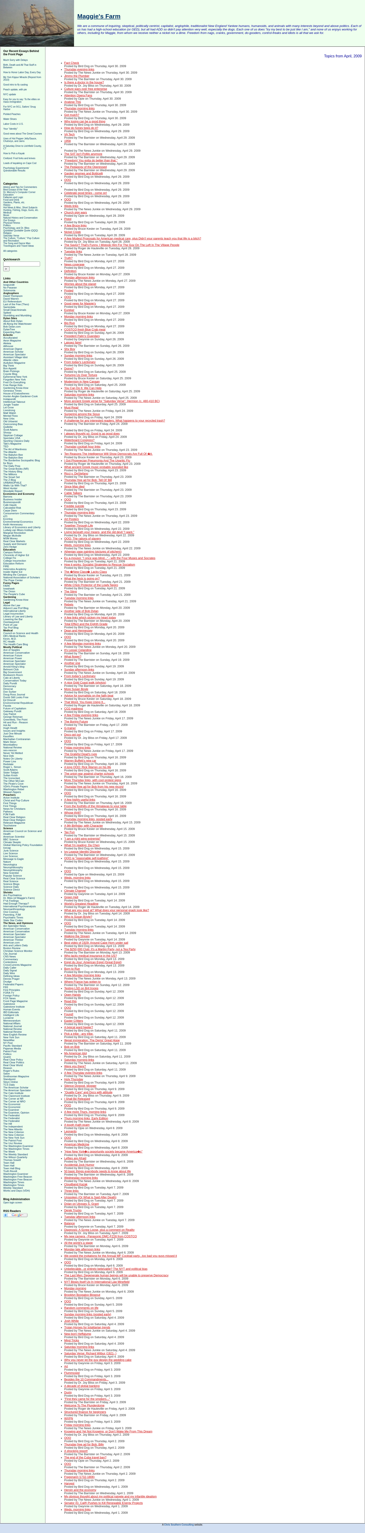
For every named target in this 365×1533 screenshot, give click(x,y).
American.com (11, 942)
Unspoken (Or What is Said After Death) (90, 1197)
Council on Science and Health (20, 633)
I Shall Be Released (77, 1099)
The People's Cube (14, 594)
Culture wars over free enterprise (85, 89)
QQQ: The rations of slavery (82, 538)
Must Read (71, 407)
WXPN (68, 1418)
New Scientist (11, 872)
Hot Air (7, 725)
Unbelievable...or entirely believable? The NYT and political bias (106, 1269)
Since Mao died (74, 486)
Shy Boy (69, 349)
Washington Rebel (13, 789)
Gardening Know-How (15, 388)
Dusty (68, 1392)
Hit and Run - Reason (15, 722)
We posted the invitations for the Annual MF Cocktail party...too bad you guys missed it (120, 1256)
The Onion (9, 591)
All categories (10, 251)
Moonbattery (10, 744)
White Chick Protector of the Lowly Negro (91, 585)
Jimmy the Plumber (76, 76)
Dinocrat (8, 689)
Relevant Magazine (14, 822)
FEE (5, 987)
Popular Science (12, 875)
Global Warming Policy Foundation (23, 845)
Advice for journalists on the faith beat (88, 695)
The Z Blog (9, 479)
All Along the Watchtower (17, 323)
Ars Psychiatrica (12, 895)
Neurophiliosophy (13, 867)
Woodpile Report (12, 491)
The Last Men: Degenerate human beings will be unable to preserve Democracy (116, 1275)
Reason (7, 1068)
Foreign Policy (11, 995)
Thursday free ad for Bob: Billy (84, 1444)
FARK (6, 585)
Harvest (69, 1483)
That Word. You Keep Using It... (84, 702)
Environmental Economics (18, 521)
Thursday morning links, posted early (88, 819)
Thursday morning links (79, 108)
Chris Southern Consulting (179, 1524)
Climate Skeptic (12, 842)
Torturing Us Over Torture (80, 375)
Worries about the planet (80, 284)
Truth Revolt (10, 1171)
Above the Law (11, 605)
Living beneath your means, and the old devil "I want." (99, 532)
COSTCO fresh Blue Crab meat (84, 329)
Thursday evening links (79, 69)
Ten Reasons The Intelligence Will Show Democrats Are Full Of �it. (108, 453)
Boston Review (11, 948)
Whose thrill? (72, 812)
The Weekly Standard (15, 1154)
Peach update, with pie (15, 89)
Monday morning (75, 1288)
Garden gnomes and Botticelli (83, 173)
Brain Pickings (11, 371)
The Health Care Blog (15, 644)
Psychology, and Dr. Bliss (16, 228)
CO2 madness (73, 708)
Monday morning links (78, 316)
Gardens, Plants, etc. (14, 202)
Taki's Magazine (12, 443)
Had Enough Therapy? (16, 903)
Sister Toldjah (11, 772)
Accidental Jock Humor (79, 1164)
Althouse (8, 346)
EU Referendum (12, 301)
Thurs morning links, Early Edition (86, 1118)
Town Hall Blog (11, 1168)
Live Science (10, 853)
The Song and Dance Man (16, 243)
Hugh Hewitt (10, 728)
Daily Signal (10, 970)
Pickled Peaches (11, 114)
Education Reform (13, 563)
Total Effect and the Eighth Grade (86, 624)
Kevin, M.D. (10, 638)
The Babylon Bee (13, 454)
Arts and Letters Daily (15, 945)
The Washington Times (16, 1148)
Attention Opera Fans (78, 95)
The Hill (7, 1123)
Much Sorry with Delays (15, 60)
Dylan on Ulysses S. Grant (81, 1203)
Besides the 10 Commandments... (86, 1379)
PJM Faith (9, 814)
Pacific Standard (12, 1045)
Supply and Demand (15, 544)
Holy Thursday (73, 1079)
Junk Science (10, 850)
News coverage (74, 264)
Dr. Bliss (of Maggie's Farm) (19, 898)
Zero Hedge (10, 546)
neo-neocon (10, 750)
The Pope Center (13, 580)
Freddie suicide (74, 506)
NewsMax (8, 1040)
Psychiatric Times (13, 917)
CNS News (9, 956)
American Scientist (13, 836)
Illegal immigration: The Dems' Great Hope (92, 1040)
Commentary (10, 959)
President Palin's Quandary (82, 336)
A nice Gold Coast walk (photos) (85, 682)
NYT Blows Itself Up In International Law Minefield (96, 1282)
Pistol (67, 219)
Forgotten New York (14, 379)
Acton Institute (11, 797)
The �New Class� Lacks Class (85, 571)
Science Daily (11, 886)
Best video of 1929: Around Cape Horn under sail (96, 942)
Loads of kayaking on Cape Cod (19, 163)
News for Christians (14, 808)
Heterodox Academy (14, 569)
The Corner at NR (13, 1098)
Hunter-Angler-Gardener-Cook (20, 396)
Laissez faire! (73, 342)
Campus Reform (12, 552)
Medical (7, 212)
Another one (72, 663)
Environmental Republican (18, 702)
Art (66, 1366)
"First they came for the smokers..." (87, 1399)
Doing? (69, 368)
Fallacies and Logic (13, 197)
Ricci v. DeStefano (76, 473)
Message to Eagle (13, 859)
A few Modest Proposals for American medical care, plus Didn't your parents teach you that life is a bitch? (132, 238)
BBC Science (10, 839)
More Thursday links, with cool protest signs (92, 780)
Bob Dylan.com (12, 326)
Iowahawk (9, 588)
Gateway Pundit (12, 711)
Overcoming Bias (13, 424)
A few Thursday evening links (83, 1072)
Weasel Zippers (12, 792)
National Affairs (11, 1023)
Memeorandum (11, 1020)
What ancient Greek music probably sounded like (96, 467)
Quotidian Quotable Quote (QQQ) (20, 230)
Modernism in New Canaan (82, 381)
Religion (7, 233)
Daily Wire (9, 973)
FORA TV (8, 992)
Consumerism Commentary (18, 513)
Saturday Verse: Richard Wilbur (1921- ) (90, 1353)
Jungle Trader (11, 404)
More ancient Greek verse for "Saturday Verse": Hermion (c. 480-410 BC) (112, 401)
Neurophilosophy (13, 870)
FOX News (9, 998)
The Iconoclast (11, 778)
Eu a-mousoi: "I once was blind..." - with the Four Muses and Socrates (109, 558)
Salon (6, 1073)
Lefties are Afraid (75, 1158)
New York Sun (11, 1037)
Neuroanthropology (14, 909)
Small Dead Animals (14, 309)
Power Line (9, 761)
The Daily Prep (11, 466)
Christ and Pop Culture (16, 800)
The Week (9, 1151)
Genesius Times (12, 390)
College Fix (9, 558)
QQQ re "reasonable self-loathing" (86, 858)
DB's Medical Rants (14, 636)
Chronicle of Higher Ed (16, 555)
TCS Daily (9, 1084)
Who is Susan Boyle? (78, 916)
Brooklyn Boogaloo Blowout (82, 1295)
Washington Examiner (15, 1174)
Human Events (11, 1009)
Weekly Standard (13, 1187)
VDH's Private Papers (15, 786)
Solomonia (9, 290)
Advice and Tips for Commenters (20, 187)
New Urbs (8, 418)
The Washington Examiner (18, 1146)
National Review (12, 747)
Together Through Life (78, 525)
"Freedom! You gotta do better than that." (91, 160)
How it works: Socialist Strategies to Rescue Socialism (99, 564)
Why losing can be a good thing (84, 121)
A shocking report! (76, 1451)
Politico (7, 1054)
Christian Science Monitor (17, 951)
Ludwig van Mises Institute (18, 530)
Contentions (10, 962)
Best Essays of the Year (15, 189)
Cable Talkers (73, 493)
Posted (68, 290)
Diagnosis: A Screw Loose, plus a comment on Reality (99, 1230)
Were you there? (75, 1066)
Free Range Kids (13, 385)
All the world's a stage (78, 1243)
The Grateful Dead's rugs (80, 754)
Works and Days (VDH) (16, 1190)
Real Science (10, 881)
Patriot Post (10, 1051)
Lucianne (8, 1017)
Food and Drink (11, 200)
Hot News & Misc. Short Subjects (20, 207)
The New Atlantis (13, 1129)
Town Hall (8, 1162)
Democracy (9, 686)
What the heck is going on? (82, 578)
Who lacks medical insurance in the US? (90, 955)
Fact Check (71, 63)
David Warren (11, 298)
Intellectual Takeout (14, 401)
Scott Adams (10, 429)
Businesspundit (12, 502)
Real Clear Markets (14, 541)
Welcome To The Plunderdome (84, 1405)
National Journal (12, 1026)
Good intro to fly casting (15, 84)
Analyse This (72, 102)
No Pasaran (10, 287)
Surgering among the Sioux (82, 414)
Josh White (71, 1321)
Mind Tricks (71, 1340)
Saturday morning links (79, 394)
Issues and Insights (14, 730)
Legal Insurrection (13, 613)
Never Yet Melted (13, 753)
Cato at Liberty (11, 677)
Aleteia (7, 343)
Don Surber (9, 691)
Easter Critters (73, 1020)
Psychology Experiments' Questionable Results (16, 169)
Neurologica (10, 864)
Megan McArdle (12, 535)
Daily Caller (9, 967)
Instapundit (9, 399)
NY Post (8, 1043)
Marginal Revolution (14, 532)
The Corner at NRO (14, 1101)
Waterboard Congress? (79, 440)
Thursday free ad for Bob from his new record (94, 786)
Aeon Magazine (12, 340)
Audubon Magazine (14, 362)
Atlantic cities (10, 360)
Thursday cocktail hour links (82, 446)
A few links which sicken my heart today (90, 617)
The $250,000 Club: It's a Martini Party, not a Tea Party (100, 949)
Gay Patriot (9, 714)
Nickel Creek (72, 232)
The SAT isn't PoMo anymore (83, 154)
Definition (70, 271)
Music (6, 215)
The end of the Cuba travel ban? (85, 1457)
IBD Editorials (11, 1012)
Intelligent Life (11, 1015)
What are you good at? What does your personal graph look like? (106, 910)
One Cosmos (10, 912)
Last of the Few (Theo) (16, 304)
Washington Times (13, 1182)
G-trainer (70, 728)
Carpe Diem (10, 510)
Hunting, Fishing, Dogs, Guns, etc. (21, 210)
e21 (5, 516)
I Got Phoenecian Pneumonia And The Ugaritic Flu (97, 460)
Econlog (8, 519)
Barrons (7, 496)
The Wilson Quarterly (15, 1157)
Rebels (68, 604)
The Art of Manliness (15, 449)
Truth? (68, 258)
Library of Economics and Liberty (22, 527)
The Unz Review (12, 1143)
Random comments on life (81, 1308)
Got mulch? (71, 115)
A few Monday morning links (82, 643)
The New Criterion (13, 1132)
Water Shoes (10, 119)
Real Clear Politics (13, 1062)
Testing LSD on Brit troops (81, 988)
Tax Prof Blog (10, 627)
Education (8, 194)
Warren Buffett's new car (80, 760)
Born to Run (72, 968)
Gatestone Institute (14, 1006)
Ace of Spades (11, 650)
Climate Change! (75, 890)
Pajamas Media (12, 1048)
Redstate (8, 764)
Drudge (7, 981)
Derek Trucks (73, 1210)
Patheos (8, 811)
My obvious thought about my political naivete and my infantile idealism (110, 1496)
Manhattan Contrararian (16, 739)
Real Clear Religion (14, 817)
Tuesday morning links (79, 598)
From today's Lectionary (80, 362)
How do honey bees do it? (81, 128)
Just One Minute (12, 733)
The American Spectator (17, 1090)
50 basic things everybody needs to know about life (97, 1171)
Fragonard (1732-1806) (79, 1477)
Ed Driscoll (9, 700)
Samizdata (9, 307)
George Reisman (13, 716)
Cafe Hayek (10, 505)
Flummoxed (72, 1373)
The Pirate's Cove (13, 783)
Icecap (7, 847)
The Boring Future (76, 721)
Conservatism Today (14, 680)
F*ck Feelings (11, 900)
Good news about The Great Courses (22, 133)
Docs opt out (72, 734)
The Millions (10, 474)
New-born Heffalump (77, 1334)
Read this (70, 1001)
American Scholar (13, 351)
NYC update (9, 94)
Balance (69, 1223)
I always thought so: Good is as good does (92, 433)
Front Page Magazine (15, 1001)
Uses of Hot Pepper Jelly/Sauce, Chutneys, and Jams (20, 139)
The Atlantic (10, 452)
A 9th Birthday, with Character (83, 825)
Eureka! (69, 310)
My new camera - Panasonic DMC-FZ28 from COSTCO (100, 1236)
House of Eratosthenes (16, 393)
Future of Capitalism (14, 708)
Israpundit (8, 284)
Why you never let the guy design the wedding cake (98, 1360)
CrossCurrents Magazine (17, 964)
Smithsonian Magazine (16, 1076)
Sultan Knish (10, 775)
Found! (68, 1014)
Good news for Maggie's (80, 303)
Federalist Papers (13, 984)
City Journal (10, 953)
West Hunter (10, 488)
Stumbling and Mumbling (17, 315)
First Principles (11, 990)
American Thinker (13, 939)
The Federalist (11, 1115)
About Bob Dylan (13, 321)
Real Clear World (13, 1065)
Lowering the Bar (13, 619)
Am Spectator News (14, 925)
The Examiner (11, 1109)
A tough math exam (77, 1125)
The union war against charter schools (89, 773)
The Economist (11, 1104)
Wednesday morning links (81, 1177)
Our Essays (9, 220)
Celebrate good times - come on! (85, 193)
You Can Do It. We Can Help (82, 388)
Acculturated (10, 337)
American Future (12, 655)
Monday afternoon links (79, 277)
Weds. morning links (77, 545)
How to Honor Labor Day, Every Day (22, 72)
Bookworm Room (13, 675)
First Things (10, 803)
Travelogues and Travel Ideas (18, 246)
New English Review (15, 1034)
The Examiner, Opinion (16, 1112)
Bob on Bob (72, 1046)
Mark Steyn (9, 741)
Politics (7, 225)
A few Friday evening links (81, 715)
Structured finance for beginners (85, 1412)
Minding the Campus (15, 574)
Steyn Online (10, 1082)
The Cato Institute (13, 1093)
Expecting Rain (11, 332)
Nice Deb (8, 755)
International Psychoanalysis (19, 906)
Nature (7, 861)
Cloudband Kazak (76, 1184)
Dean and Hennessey (78, 630)
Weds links (71, 206)
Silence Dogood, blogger (80, 1086)
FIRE (6, 566)
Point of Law (10, 624)
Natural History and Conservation (20, 217)
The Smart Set (11, 477)
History (6, 205)
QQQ (67, 180)
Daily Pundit (10, 683)
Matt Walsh (9, 413)
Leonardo (70, 1131)
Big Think (8, 365)
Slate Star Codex (13, 920)
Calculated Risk (12, 507)
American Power (12, 658)
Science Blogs (11, 884)
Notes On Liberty (13, 758)
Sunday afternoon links (79, 669)
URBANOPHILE (12, 482)
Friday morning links (77, 747)
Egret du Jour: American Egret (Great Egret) (93, 962)
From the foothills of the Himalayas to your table (95, 806)
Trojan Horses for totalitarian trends (87, 1327)
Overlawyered (11, 622)
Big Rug (69, 323)
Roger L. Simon (12, 767)
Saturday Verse (11, 235)
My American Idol (75, 1053)
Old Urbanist (10, 421)
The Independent (13, 1126)
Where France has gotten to (82, 981)
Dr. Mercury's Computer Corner (19, 192)
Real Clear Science (14, 878)
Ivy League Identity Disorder (82, 851)
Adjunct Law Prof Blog (15, 608)
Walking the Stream (77, 936)
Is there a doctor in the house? (84, 82)
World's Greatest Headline (81, 903)
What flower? (72, 656)
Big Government (12, 672)
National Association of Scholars (21, 577)
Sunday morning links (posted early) (87, 1314)
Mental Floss (10, 415)
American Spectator (14, 354)
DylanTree (9, 329)
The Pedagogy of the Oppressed (85, 167)
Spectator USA (11, 438)
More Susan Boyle (76, 689)
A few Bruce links (75, 225)
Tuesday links (73, 251)
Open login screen (12, 1202)
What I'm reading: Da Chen (82, 845)
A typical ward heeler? (78, 1027)
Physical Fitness (11, 223)
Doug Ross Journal (14, 694)
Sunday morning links (78, 355)
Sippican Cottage (13, 435)
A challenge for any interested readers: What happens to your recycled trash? (114, 420)
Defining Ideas (11, 976)
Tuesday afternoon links (79, 1217)
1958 (67, 141)
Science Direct (11, 889)
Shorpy (7, 432)
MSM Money (10, 538)
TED (5, 446)
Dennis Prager (11, 978)
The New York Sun (13, 1137)
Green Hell (71, 897)
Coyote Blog (10, 374)
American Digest (12, 348)
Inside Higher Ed (12, 571)
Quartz (7, 1056)
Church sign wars (75, 212)
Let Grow (8, 407)
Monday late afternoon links (82, 1249)
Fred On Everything (14, 382)
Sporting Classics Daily (16, 440)
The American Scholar (15, 1087)
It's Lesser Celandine (78, 650)
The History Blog (12, 471)
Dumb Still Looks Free (15, 697)
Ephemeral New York (15, 376)
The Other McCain (13, 781)
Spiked (7, 312)
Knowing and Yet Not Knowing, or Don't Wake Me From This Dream (108, 1431)
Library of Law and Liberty (18, 616)
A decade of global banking (82, 1386)
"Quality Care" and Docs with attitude (88, 1092)
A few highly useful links (79, 799)
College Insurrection (14, 560)
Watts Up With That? (15, 485)
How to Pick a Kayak (14, 153)
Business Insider (12, 499)
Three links (71, 1190)
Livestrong (9, 410)
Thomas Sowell (12, 1160)
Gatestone (9, 1003)
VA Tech (69, 134)
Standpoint (9, 1079)
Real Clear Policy (13, 1059)
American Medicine (76, 1144)
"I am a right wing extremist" (82, 838)
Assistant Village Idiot (15, 357)
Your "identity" (10, 129)
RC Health (9, 641)
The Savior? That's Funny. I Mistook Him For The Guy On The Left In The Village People (121, 245)
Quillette (8, 427)
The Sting (70, 591)
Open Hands (72, 994)
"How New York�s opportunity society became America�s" (103, 1151)
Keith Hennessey (13, 524)
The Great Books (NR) (16, 468)
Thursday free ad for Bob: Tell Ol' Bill (88, 480)
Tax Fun (69, 832)
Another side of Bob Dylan (81, 611)
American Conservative (16, 652)
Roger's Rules (11, 1070)
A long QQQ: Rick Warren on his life (87, 767)
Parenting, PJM (12, 914)
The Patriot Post (12, 1140)
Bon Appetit (9, 368)
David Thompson (13, 296)
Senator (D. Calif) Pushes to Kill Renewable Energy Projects (103, 1503)
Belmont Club (11, 669)
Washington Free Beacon (17, 1176)
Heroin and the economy (80, 1490)
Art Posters (71, 519)
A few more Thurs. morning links (85, 1112)
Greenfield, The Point (15, 719)
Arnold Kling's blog (13, 666)
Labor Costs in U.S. (13, 124)
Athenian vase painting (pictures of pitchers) (93, 551)
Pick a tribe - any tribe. (79, 1033)
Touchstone (9, 825)
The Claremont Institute (16, 1095)
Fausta (7, 705)
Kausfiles (8, 736)
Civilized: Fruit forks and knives (19, 158)
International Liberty (14, 610)
